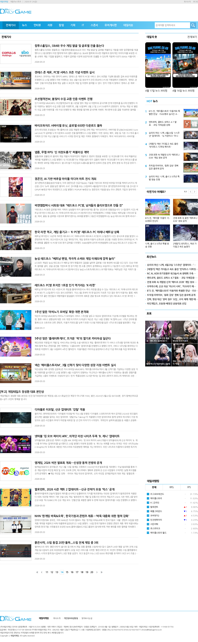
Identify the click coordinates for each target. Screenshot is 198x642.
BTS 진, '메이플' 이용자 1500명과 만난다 (157, 219)
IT (83, 25)
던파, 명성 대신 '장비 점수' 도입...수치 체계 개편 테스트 (172, 299)
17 (77, 572)
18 (82, 572)
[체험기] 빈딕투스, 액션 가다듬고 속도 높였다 (185, 245)
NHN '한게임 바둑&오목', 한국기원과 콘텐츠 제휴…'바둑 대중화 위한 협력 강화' (82, 516)
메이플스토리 (154, 498)
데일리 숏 (152, 37)
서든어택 (152, 524)
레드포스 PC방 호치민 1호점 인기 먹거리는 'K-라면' (65, 285)
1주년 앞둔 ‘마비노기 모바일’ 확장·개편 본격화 (62, 312)
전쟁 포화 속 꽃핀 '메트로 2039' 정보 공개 (185, 219)
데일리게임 (4, 2)
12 (51, 572)
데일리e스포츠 (15, 2)
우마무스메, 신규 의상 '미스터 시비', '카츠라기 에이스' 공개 (172, 286)
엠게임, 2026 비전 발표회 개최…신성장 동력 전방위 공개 (68, 462)
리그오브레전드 (155, 494)
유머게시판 (111, 25)
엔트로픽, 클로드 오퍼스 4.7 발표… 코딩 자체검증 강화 (162, 123)
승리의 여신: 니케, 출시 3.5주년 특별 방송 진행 (164, 178)
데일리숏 (128, 25)
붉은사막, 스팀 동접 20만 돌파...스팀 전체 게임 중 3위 (66, 542)
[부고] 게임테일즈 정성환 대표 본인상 (22, 391)
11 (47, 572)
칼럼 (61, 25)
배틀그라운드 (154, 511)
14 (62, 572)
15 (67, 572)
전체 (154, 487)
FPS (189, 487)
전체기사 (11, 25)
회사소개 (187, 2)
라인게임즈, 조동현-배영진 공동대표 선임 (166, 303)
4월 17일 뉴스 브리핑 (156, 90)
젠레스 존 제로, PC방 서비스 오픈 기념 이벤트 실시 (65, 72)
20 (91, 572)
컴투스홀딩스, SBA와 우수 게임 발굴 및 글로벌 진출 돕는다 (69, 45)
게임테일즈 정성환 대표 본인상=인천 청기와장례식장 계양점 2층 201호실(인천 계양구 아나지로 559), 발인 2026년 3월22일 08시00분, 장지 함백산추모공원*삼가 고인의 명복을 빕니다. (69, 397)
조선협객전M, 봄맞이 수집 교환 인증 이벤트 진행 (63, 99)
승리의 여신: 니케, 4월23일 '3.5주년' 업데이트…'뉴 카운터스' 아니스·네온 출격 (164, 135)
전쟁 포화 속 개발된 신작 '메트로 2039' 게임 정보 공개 (164, 156)
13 (56, 572)
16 (72, 572)
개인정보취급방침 (71, 618)
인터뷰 (37, 25)
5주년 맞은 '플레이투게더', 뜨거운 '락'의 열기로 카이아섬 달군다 (73, 338)
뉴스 (24, 25)
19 (86, 572)
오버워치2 (153, 515)
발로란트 (152, 507)
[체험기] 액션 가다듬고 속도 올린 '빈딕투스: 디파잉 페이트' (163, 145)
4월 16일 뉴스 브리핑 (183, 90)
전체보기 (192, 37)
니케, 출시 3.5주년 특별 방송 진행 (157, 245)
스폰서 (94, 25)
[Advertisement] (172, 421)
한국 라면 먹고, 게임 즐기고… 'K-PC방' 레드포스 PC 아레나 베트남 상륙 (77, 232)
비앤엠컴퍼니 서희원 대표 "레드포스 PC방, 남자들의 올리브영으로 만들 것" (79, 205)
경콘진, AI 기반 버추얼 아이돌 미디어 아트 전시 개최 (65, 179)
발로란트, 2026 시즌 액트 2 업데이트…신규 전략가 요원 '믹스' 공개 (75, 489)
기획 (72, 25)
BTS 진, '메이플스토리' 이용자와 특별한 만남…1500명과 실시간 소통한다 (164, 113)
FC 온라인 (153, 503)
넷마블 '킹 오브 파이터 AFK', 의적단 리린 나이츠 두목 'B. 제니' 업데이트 (77, 436)
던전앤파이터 (154, 520)
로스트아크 (153, 528)
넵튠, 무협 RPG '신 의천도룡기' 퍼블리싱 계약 (62, 152)
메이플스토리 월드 (156, 533)
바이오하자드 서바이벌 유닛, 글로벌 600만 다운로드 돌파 (68, 125)
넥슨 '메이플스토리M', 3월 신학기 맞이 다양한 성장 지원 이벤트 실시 (75, 365)
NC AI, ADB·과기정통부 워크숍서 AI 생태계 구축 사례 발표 (172, 273)
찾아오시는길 (87, 618)
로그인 (195, 2)
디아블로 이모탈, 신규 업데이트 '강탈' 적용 (60, 409)
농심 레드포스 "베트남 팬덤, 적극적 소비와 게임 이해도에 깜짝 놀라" (75, 258)
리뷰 (50, 25)
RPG (171, 487)
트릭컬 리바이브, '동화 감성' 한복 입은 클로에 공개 (163, 167)
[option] (171, 222)
